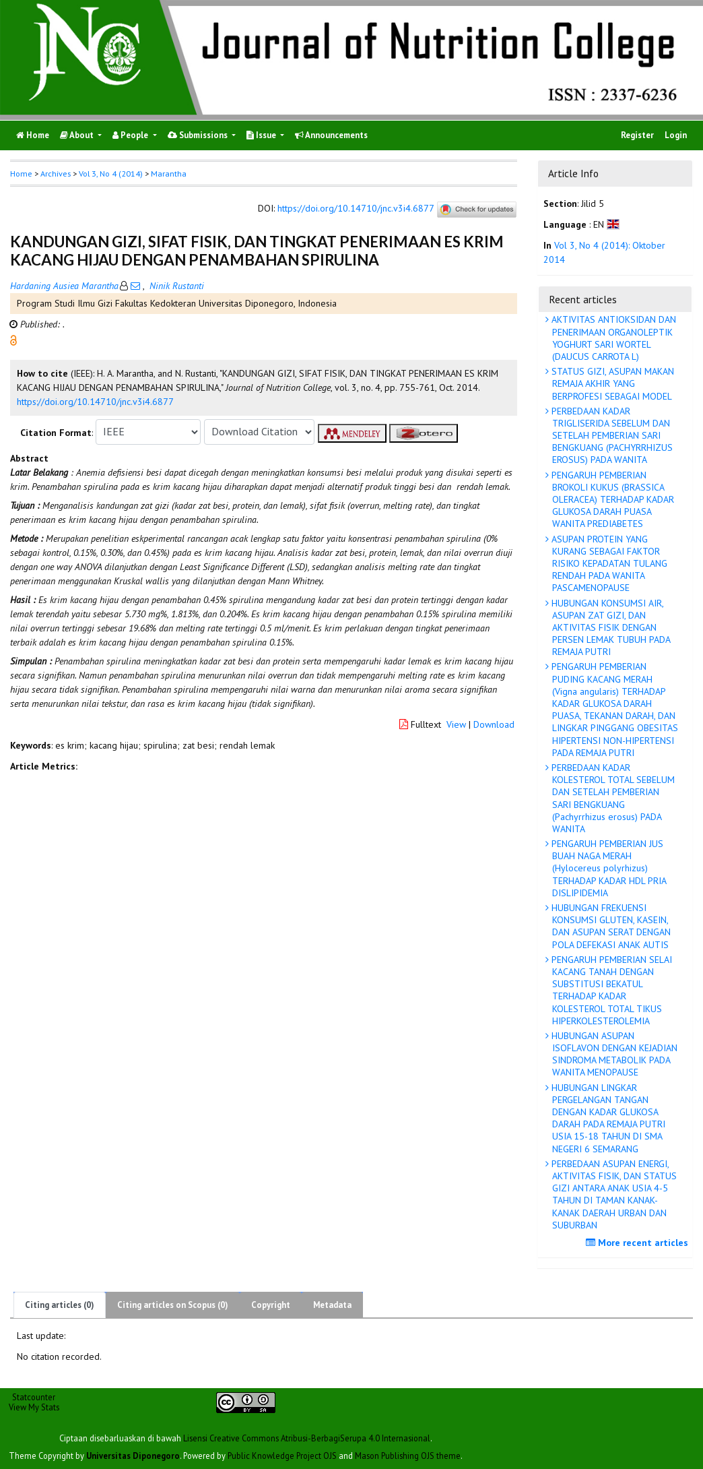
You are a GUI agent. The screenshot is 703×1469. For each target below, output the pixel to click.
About (78, 135)
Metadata (332, 1305)
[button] (13, 339)
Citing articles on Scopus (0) (172, 1305)
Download (493, 724)
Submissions (199, 135)
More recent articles (638, 1243)
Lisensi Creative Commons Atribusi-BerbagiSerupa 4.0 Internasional (306, 1438)
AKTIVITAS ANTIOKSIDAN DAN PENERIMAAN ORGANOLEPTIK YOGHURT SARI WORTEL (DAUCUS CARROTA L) (612, 338)
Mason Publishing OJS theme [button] (408, 1455)
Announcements (331, 135)
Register (637, 135)
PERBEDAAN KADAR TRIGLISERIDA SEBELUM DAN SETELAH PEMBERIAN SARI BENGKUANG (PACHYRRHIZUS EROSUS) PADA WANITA (611, 435)
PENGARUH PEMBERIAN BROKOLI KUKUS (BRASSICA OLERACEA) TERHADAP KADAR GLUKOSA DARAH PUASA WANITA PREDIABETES (611, 499)
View (456, 724)
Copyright (270, 1305)
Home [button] (21, 173)
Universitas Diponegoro (133, 1455)
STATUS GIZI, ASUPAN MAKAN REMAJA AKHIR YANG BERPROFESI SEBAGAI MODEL (611, 383)
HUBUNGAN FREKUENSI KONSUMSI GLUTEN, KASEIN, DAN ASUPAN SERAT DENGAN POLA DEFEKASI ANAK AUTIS (610, 926)
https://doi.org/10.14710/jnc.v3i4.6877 (355, 208)
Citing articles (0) (59, 1305)
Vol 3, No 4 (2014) (111, 173)
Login (676, 135)
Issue (262, 135)
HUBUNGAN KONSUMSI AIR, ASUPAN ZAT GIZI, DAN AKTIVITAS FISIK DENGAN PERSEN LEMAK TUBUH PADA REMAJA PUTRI (610, 627)
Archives (55, 173)
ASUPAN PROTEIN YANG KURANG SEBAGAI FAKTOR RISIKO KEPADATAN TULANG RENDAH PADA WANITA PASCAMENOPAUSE (608, 563)
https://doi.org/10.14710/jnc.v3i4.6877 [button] (95, 402)
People (131, 135)
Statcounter (33, 1397)
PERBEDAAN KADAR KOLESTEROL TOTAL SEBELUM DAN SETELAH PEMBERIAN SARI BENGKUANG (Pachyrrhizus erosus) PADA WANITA (612, 798)
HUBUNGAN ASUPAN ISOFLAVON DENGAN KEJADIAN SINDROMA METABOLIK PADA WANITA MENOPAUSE (613, 1054)
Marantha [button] (169, 173)
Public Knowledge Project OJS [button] (282, 1455)
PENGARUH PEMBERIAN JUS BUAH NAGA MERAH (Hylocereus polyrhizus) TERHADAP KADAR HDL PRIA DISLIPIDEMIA (608, 868)
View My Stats (34, 1407)
